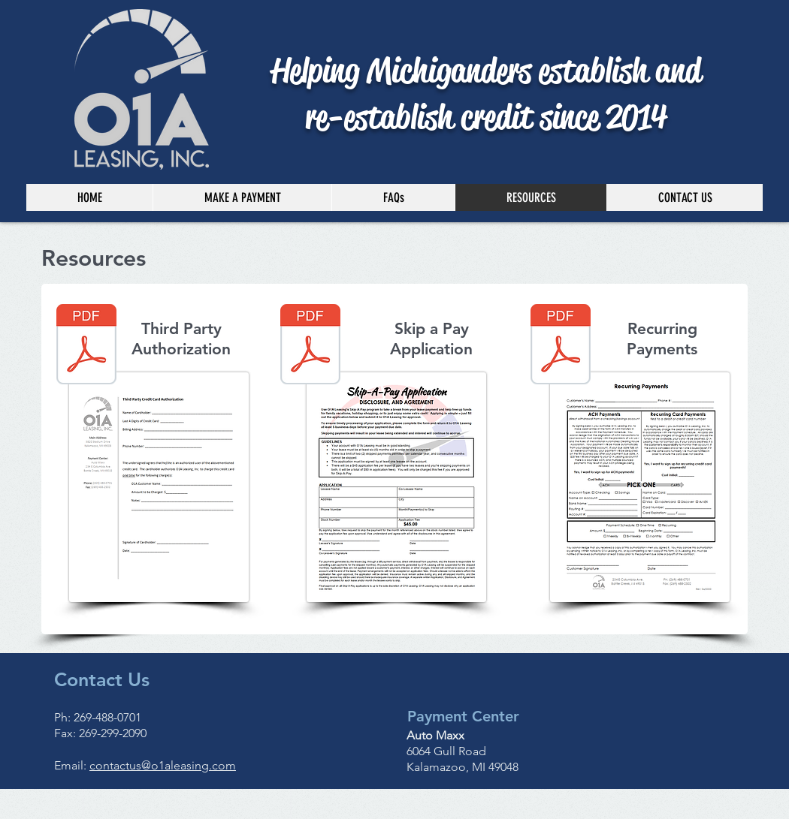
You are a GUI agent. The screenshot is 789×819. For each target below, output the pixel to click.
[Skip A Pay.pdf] (310, 346)
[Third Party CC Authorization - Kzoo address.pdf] (86, 346)
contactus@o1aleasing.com (162, 765)
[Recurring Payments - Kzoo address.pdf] (560, 346)
